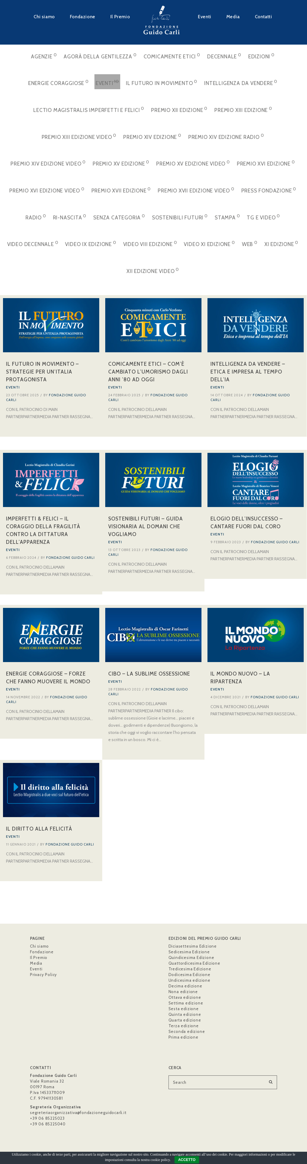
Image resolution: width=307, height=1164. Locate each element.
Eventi (204, 16)
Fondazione (82, 16)
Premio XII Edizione (179, 109)
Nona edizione (183, 991)
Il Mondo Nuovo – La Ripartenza (240, 679)
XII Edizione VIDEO (153, 270)
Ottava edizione (184, 997)
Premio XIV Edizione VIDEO (48, 163)
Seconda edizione (186, 1031)
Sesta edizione (183, 1008)
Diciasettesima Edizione (192, 946)
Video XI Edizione (209, 243)
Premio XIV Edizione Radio (226, 136)
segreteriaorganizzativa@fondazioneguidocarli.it (78, 1112)
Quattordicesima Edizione (194, 963)
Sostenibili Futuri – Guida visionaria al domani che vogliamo (145, 527)
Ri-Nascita (70, 217)
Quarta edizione (184, 1020)
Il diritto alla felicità (39, 830)
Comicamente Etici (172, 56)
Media (233, 16)
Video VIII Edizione (150, 243)
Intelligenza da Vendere (240, 82)
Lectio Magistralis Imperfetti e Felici (88, 109)
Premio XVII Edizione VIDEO (196, 190)
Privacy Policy (43, 974)
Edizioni (261, 56)
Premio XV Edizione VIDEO (193, 163)
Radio (35, 217)
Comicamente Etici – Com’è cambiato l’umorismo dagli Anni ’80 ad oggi (148, 372)
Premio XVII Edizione (121, 190)
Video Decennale (32, 243)
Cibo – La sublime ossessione (149, 675)
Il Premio (120, 16)
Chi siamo (44, 16)
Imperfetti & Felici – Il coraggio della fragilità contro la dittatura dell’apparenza (43, 531)
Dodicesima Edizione (189, 974)
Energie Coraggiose (58, 82)
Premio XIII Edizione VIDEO (79, 136)
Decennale (224, 56)
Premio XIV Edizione (152, 136)
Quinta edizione (184, 1014)
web (250, 243)
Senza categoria (119, 217)
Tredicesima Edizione (189, 968)
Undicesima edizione (189, 980)
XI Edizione (281, 243)
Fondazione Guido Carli (70, 558)
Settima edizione (185, 1003)
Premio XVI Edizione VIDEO (47, 190)
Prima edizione (183, 1037)
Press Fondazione (268, 190)
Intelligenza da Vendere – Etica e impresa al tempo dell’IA (247, 372)
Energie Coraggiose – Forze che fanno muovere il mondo (48, 679)
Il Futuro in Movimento (161, 82)
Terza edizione (183, 1025)
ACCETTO (186, 1160)
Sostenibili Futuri (180, 217)
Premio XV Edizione (121, 163)
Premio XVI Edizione (266, 163)
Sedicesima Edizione (189, 951)
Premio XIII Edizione (243, 109)
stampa (227, 217)
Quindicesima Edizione (191, 957)
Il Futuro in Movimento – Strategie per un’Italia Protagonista (42, 372)
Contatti (263, 16)
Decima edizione (185, 986)
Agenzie (44, 56)
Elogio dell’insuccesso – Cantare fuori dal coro (246, 523)
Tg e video (263, 217)
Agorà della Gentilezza (100, 56)
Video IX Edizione (90, 243)
